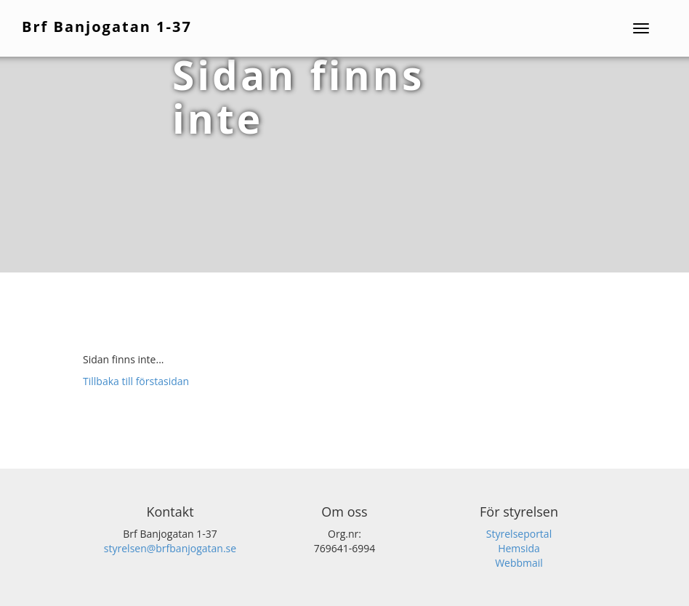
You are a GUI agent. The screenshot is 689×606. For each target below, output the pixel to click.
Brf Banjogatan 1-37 (107, 26)
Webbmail (519, 563)
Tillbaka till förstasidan (136, 381)
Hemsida (519, 548)
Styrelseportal (519, 534)
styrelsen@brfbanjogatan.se (170, 548)
